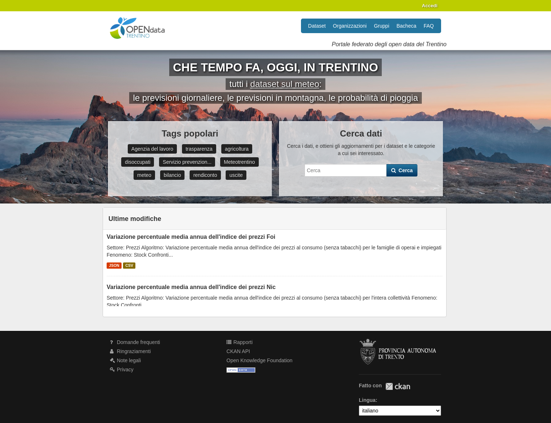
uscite (236, 175)
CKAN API (238, 351)
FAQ (429, 26)
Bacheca (406, 26)
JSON (114, 265)
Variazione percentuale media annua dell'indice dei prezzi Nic (191, 287)
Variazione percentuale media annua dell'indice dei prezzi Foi (191, 237)
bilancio (172, 175)
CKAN (397, 386)
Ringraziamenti (130, 351)
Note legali (125, 360)
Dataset (317, 26)
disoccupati (137, 162)
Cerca (402, 170)
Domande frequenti (135, 342)
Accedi (429, 5)
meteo (144, 175)
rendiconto (205, 175)
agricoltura (237, 149)
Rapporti (239, 342)
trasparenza (199, 149)
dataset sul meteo (284, 84)
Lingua (367, 400)
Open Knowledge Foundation (259, 360)
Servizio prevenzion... (187, 162)
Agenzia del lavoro (152, 149)
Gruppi (381, 26)
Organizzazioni (350, 26)
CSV (129, 265)
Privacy (122, 369)
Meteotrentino (239, 162)
